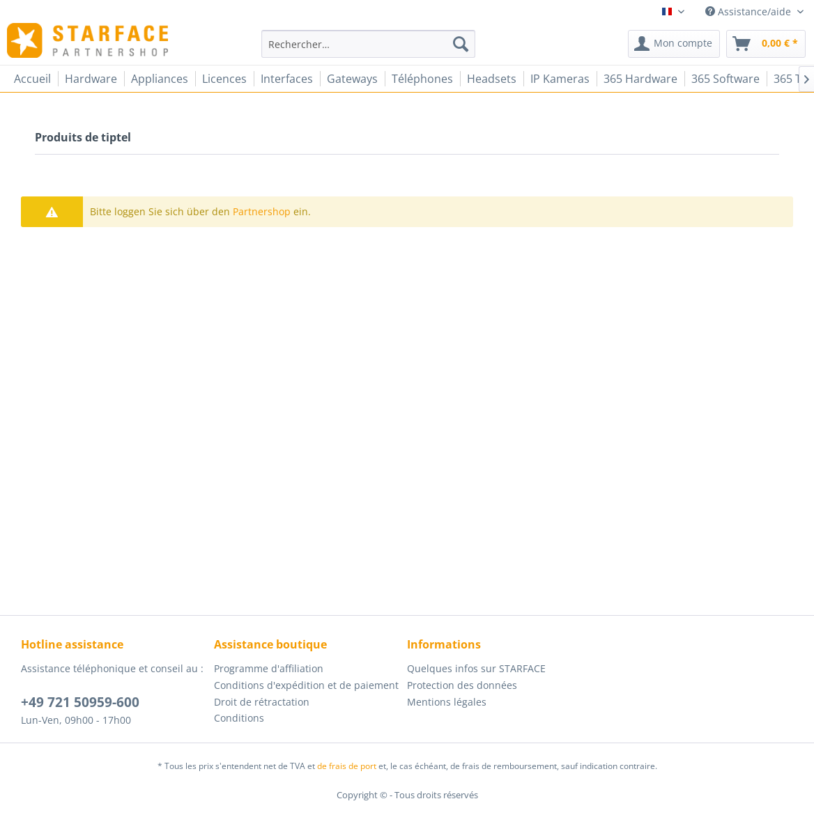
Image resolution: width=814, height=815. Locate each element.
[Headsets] (491, 78)
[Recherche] (460, 43)
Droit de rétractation (261, 701)
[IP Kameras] (560, 78)
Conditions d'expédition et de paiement (306, 685)
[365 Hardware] (640, 78)
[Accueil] (32, 78)
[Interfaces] (287, 78)
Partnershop (262, 211)
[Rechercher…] (368, 44)
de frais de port (346, 766)
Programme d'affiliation (268, 668)
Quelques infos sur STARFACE (476, 668)
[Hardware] (91, 78)
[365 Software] (725, 78)
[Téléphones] (422, 78)
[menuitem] (368, 44)
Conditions (239, 717)
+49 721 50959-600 (80, 702)
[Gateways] (352, 78)
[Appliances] (159, 78)
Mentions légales (446, 701)
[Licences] (224, 78)
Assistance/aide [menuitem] (749, 11)
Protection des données (462, 685)
